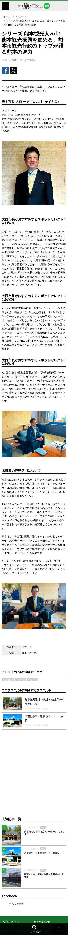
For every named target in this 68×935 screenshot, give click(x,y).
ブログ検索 (34, 929)
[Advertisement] (34, 776)
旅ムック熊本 (16, 904)
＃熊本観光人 (8, 679)
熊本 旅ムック (11, 921)
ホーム (6, 16)
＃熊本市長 (20, 679)
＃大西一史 (32, 679)
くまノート (21, 16)
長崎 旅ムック (42, 921)
